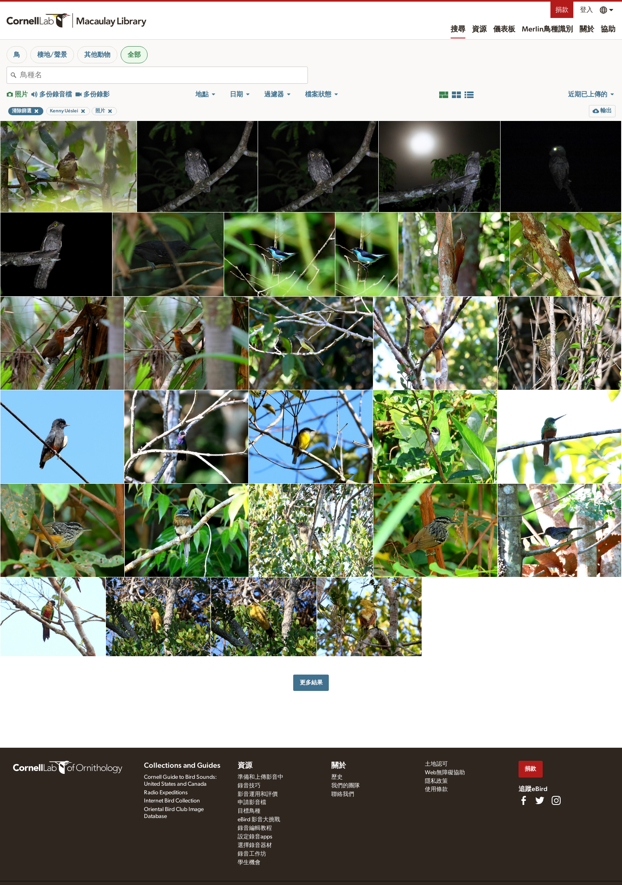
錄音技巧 (249, 786)
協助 (608, 29)
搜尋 (458, 29)
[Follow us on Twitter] (540, 800)
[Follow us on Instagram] (556, 800)
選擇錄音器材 (255, 845)
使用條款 (436, 789)
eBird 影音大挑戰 (259, 819)
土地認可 (436, 764)
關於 (586, 29)
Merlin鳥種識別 (547, 29)
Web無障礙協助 (445, 772)
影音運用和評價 (258, 794)
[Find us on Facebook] (523, 800)
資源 (479, 29)
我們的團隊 (345, 786)
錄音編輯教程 (255, 828)
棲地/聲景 (52, 54)
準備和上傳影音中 (260, 777)
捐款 (561, 10)
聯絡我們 (342, 794)
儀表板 (504, 29)
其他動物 (97, 54)
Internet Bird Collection (172, 801)
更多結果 (311, 682)
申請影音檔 (252, 802)
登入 (586, 10)
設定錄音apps (255, 837)
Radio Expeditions (166, 793)
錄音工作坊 (252, 854)
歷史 (337, 777)
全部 (134, 54)
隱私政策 (436, 781)
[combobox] (164, 75)
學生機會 (249, 862)
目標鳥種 (249, 811)
